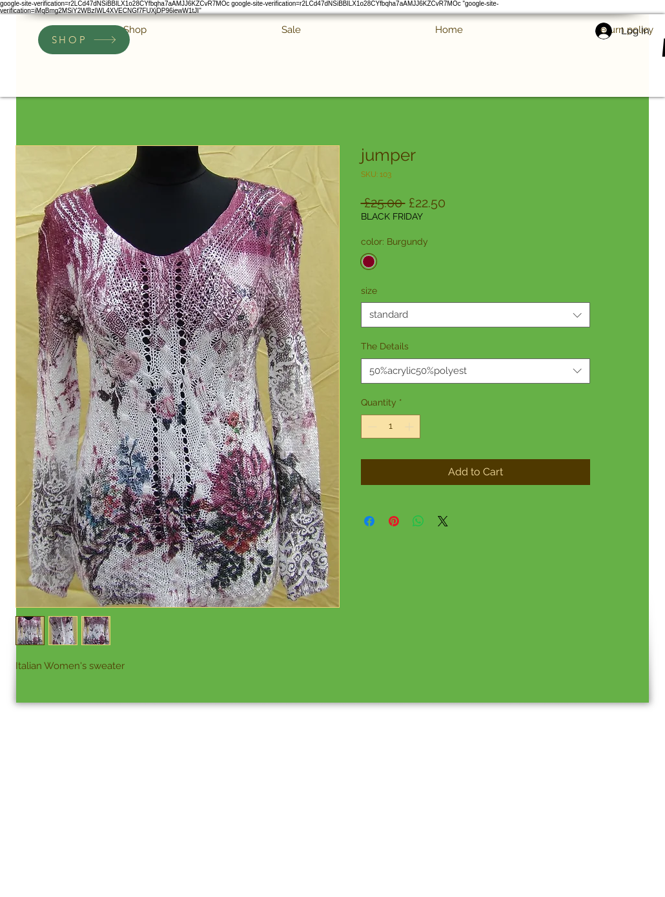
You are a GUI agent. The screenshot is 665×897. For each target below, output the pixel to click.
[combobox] (475, 314)
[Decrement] (371, 426)
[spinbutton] (390, 426)
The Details (385, 346)
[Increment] (410, 426)
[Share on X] (443, 521)
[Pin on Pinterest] (394, 521)
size (369, 290)
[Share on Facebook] (369, 521)
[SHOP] (84, 39)
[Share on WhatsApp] (418, 521)
